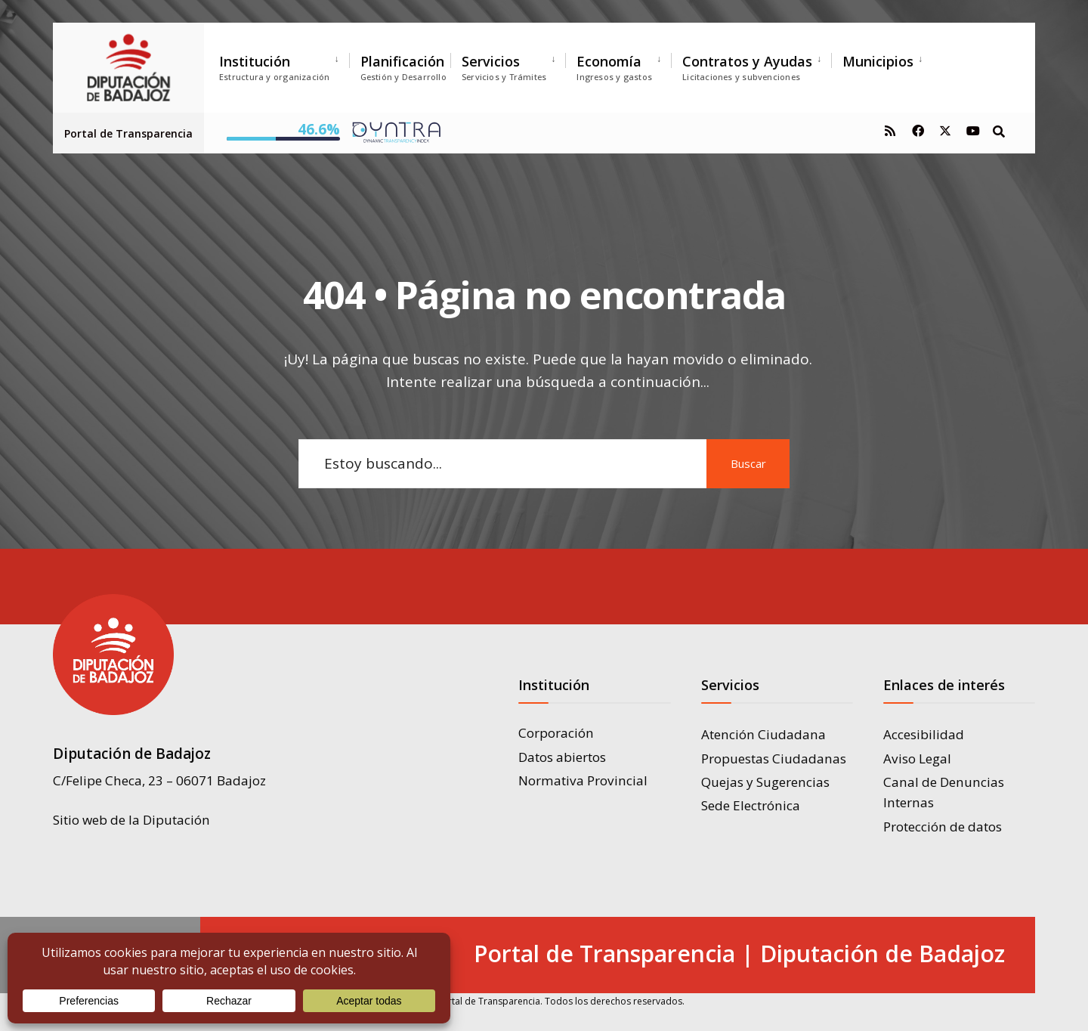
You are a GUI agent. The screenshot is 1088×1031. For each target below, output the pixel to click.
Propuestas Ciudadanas (773, 758)
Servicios (504, 67)
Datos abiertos (562, 757)
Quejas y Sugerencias (765, 782)
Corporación (556, 733)
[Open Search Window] (998, 130)
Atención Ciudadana (763, 734)
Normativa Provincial (583, 780)
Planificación (403, 67)
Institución (274, 67)
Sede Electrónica (750, 805)
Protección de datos (942, 826)
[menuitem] (284, 65)
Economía (614, 67)
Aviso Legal (917, 758)
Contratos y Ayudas (747, 67)
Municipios (877, 61)
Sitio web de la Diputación (131, 819)
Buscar (748, 463)
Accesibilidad (923, 734)
